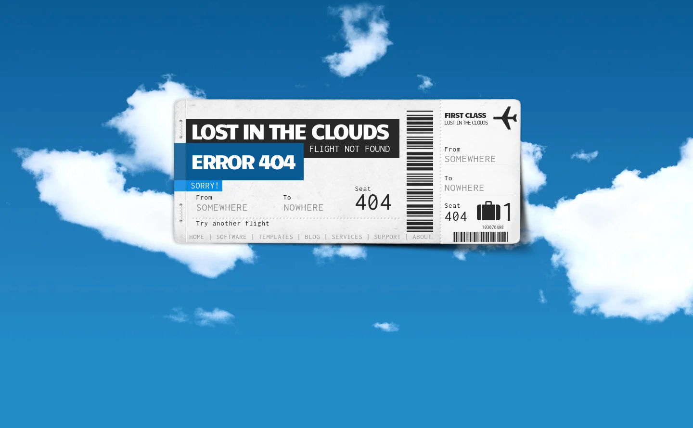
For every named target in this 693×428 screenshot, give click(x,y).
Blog (313, 236)
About (422, 236)
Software (232, 236)
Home (197, 236)
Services (347, 236)
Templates (276, 236)
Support (387, 236)
